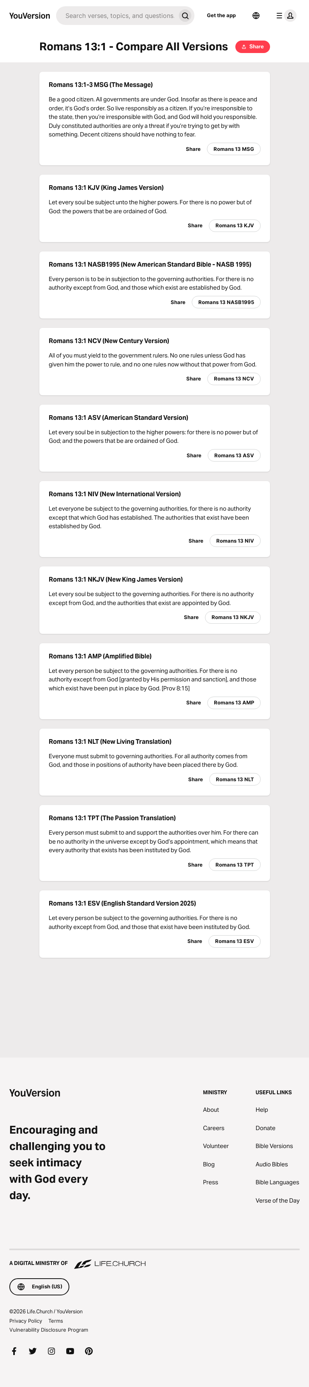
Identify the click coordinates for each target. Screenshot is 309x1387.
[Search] (116, 15)
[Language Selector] (256, 15)
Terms (55, 1321)
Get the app (221, 15)
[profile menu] (285, 15)
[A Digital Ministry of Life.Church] (154, 1259)
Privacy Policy (25, 1321)
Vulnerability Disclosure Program (48, 1330)
